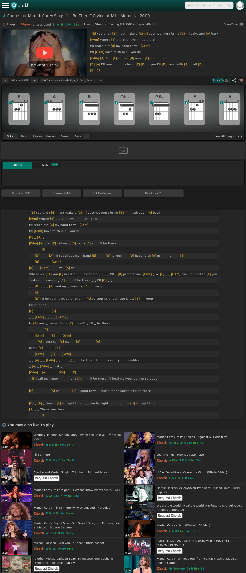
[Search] (229, 5)
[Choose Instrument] (87, 136)
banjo (64, 136)
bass (78, 136)
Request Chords (46, 478)
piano (24, 136)
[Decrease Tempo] (5, 80)
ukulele (37, 136)
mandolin (51, 136)
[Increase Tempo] (34, 80)
